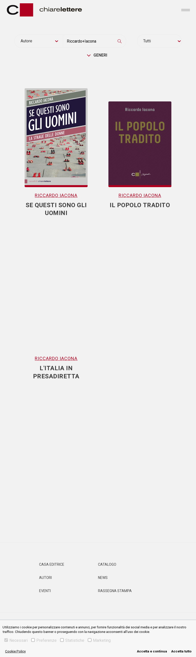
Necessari (16, 640)
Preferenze (44, 640)
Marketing (99, 640)
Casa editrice (51, 564)
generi (100, 55)
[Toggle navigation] (185, 10)
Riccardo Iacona (56, 195)
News (103, 578)
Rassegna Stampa (115, 591)
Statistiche (72, 640)
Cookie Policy (15, 651)
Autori (45, 578)
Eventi (45, 591)
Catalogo (107, 564)
